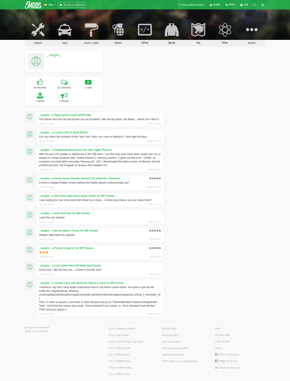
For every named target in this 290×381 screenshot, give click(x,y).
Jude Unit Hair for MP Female (72, 213)
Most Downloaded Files (175, 348)
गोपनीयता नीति (222, 335)
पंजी (244, 4)
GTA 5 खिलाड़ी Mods (120, 361)
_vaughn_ (54, 55)
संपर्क (217, 328)
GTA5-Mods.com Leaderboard (179, 361)
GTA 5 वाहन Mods (119, 335)
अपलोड (215, 4)
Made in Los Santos (36, 331)
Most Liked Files (171, 341)
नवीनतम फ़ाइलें (169, 328)
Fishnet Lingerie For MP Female (73, 248)
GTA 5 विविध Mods (119, 374)
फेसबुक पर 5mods (226, 361)
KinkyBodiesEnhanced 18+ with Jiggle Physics (83, 149)
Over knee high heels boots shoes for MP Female (84, 195)
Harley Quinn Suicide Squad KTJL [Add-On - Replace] (87, 178)
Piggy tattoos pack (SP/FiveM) (72, 114)
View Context (46, 124)
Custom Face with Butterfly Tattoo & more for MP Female (89, 282)
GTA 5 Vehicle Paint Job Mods (126, 341)
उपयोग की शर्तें (222, 341)
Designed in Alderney (37, 327)
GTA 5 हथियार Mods (120, 348)
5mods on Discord (227, 367)
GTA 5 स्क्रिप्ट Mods (119, 354)
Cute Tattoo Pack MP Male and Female (77, 265)
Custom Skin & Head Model (70, 132)
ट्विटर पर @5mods (227, 354)
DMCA (218, 348)
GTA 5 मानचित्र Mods (120, 367)
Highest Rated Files (173, 354)
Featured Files (170, 335)
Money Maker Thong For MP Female (76, 230)
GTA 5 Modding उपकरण (122, 328)
